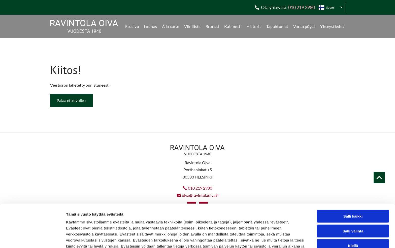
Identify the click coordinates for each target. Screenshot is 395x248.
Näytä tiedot (269, 238)
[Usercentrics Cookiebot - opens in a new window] (33, 238)
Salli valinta (353, 200)
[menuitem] (130, 26)
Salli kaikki (353, 186)
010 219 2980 (301, 7)
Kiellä (353, 215)
